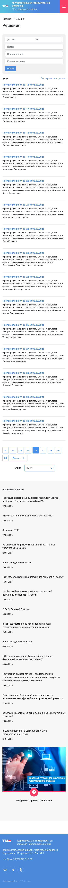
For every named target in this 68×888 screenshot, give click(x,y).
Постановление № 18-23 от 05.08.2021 (23, 253)
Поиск (10, 68)
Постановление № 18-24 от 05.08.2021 (23, 276)
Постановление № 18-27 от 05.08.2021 (23, 348)
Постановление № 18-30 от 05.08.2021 (23, 421)
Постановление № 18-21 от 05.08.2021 (23, 204)
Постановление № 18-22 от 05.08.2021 (23, 228)
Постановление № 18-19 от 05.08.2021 (23, 156)
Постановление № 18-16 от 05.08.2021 (23, 84)
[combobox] (40, 468)
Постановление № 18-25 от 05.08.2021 (23, 301)
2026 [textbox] (29, 468)
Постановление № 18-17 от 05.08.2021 (23, 108)
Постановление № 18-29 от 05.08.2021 (23, 397)
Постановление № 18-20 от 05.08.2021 (23, 181)
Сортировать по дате (53, 78)
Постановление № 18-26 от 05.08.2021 (23, 325)
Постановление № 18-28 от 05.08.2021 (23, 373)
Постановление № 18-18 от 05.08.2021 (23, 132)
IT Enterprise (25, 881)
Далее (16, 458)
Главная (6, 19)
